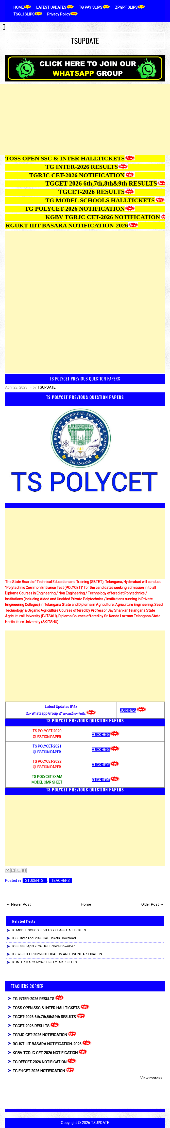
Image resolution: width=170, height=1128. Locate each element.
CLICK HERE (101, 735)
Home (86, 904)
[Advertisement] (85, 119)
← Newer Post (18, 904)
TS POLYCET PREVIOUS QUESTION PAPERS (85, 379)
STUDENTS (34, 880)
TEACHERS (60, 880)
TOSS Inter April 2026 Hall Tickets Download (43, 938)
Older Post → (152, 904)
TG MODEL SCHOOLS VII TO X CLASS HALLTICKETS (48, 930)
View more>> (151, 1078)
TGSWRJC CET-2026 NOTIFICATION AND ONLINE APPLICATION (56, 954)
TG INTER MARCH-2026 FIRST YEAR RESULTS (44, 962)
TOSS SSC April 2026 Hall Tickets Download (43, 946)
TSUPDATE (85, 40)
